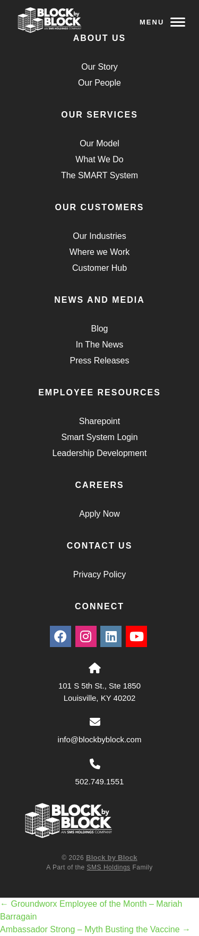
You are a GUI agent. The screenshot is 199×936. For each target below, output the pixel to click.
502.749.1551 (99, 781)
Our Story (99, 66)
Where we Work (100, 251)
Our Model (99, 143)
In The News (100, 344)
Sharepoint (99, 421)
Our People (99, 82)
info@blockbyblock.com (100, 739)
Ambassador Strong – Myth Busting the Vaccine (95, 929)
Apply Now (99, 513)
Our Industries (99, 236)
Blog (99, 328)
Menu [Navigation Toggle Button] (162, 22)
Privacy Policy (99, 574)
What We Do (99, 159)
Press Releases (99, 360)
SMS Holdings (109, 867)
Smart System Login (99, 437)
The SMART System (99, 175)
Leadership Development (100, 453)
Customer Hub (99, 267)
